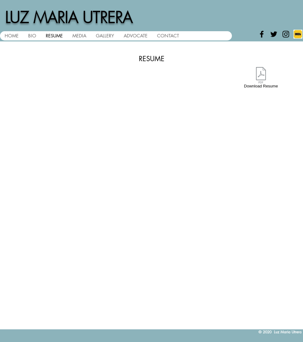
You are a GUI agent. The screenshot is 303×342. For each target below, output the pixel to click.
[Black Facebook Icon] (261, 34)
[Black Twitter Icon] (273, 34)
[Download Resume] (261, 79)
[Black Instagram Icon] (285, 34)
